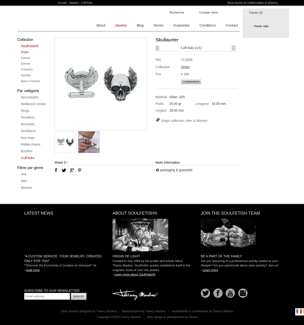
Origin (25, 52)
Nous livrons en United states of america (253, 2)
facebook (56, 170)
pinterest (79, 170)
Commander (191, 81)
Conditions (207, 25)
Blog (140, 25)
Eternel (25, 63)
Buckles (26, 151)
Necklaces (28, 131)
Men (24, 181)
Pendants (28, 117)
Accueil (62, 2)
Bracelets (27, 124)
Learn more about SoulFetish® (134, 274)
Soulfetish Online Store (33, 18)
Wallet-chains (30, 144)
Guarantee (181, 25)
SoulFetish (152, 235)
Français (299, 311)
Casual (25, 58)
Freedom (27, 69)
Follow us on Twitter (205, 293)
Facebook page (218, 293)
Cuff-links (27, 158)
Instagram (243, 293)
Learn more (210, 270)
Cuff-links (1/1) (191, 48)
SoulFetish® (30, 46)
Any (23, 174)
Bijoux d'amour (30, 81)
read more (33, 270)
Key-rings (28, 137)
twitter (63, 170)
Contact (232, 25)
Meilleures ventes (33, 104)
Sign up (78, 296)
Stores (158, 25)
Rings (25, 111)
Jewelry (74, 2)
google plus (71, 170)
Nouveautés (29, 97)
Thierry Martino (135, 295)
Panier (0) (256, 12)
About (100, 25)
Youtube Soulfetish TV (230, 293)
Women (26, 187)
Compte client (208, 12)
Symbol (26, 75)
